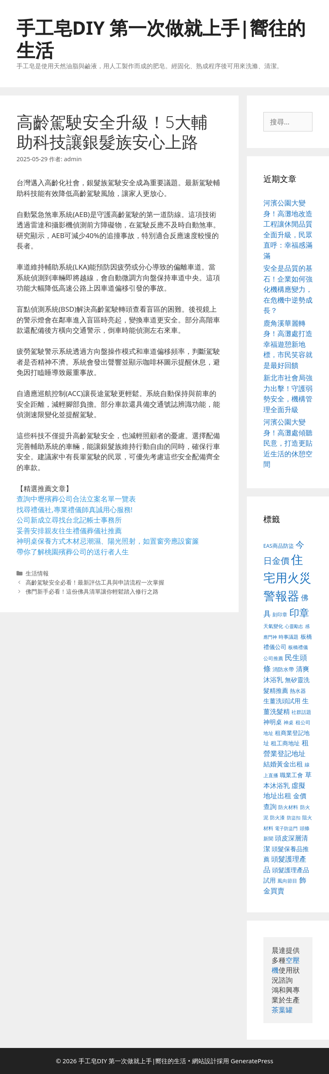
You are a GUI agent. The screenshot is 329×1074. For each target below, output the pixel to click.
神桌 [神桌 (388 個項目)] (288, 722)
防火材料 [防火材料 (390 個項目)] (288, 807)
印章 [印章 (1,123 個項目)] (299, 612)
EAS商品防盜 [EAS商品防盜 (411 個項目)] (278, 545)
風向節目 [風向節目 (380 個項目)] (287, 880)
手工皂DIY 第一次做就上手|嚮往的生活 (161, 38)
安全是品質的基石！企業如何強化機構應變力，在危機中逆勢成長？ (287, 289)
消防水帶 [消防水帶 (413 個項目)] (283, 669)
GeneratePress (252, 1061)
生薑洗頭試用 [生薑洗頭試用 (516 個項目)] (282, 701)
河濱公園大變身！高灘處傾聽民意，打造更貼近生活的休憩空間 (287, 443)
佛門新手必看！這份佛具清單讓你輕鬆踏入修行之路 (92, 591)
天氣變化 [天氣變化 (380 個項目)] (273, 626)
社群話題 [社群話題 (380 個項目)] (301, 712)
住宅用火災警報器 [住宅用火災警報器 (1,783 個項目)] (287, 577)
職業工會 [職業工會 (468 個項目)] (291, 775)
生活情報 (37, 573)
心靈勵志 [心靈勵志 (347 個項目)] (294, 626)
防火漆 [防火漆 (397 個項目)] (277, 817)
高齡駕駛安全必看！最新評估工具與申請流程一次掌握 (95, 582)
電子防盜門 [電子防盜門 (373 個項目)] (286, 828)
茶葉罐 (282, 1009)
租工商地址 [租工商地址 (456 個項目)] (285, 743)
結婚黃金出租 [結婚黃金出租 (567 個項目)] (283, 764)
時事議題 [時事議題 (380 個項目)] (288, 636)
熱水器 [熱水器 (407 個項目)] (298, 691)
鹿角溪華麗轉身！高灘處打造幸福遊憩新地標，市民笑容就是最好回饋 (287, 344)
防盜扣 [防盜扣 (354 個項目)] (294, 817)
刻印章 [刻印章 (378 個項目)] (279, 614)
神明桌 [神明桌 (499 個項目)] (272, 722)
